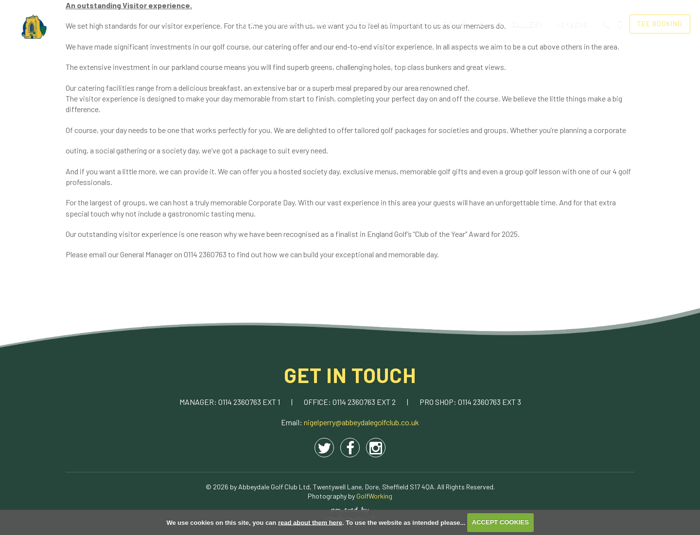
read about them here (310, 522)
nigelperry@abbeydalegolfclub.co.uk (361, 422)
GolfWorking (374, 496)
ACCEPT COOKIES (500, 522)
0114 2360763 (240, 401)
